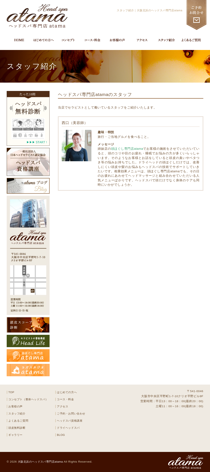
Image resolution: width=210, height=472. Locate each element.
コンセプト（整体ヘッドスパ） (28, 399)
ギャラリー (15, 434)
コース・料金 (65, 399)
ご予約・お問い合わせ (71, 413)
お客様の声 (15, 406)
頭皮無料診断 (17, 427)
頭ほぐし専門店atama (127, 148)
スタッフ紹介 (17, 413)
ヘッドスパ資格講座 (70, 420)
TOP (11, 392)
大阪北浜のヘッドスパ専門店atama (42, 461)
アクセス (62, 406)
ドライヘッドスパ (68, 427)
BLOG (61, 434)
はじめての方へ (67, 392)
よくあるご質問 (18, 420)
